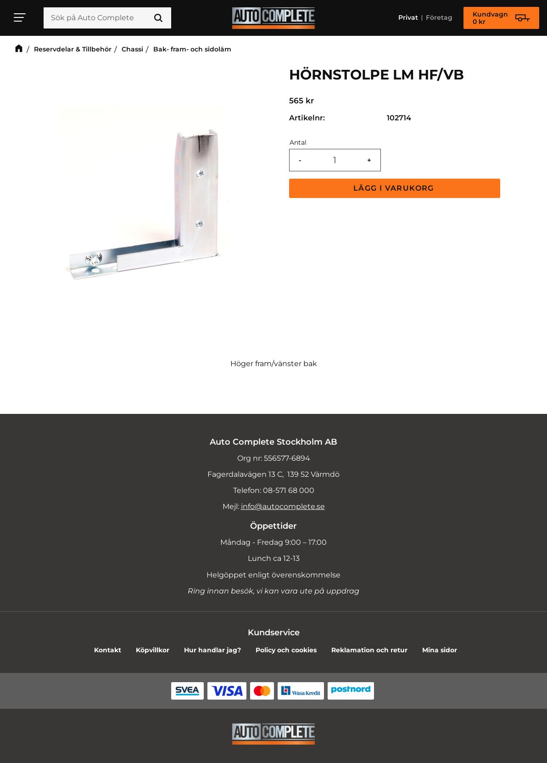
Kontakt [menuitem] (107, 650)
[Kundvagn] (501, 18)
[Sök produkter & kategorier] (107, 17)
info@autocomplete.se (283, 506)
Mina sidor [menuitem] (439, 650)
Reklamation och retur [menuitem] (369, 650)
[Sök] (158, 17)
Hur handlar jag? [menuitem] (212, 650)
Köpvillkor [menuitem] (152, 650)
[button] (20, 17)
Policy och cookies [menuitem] (286, 650)
